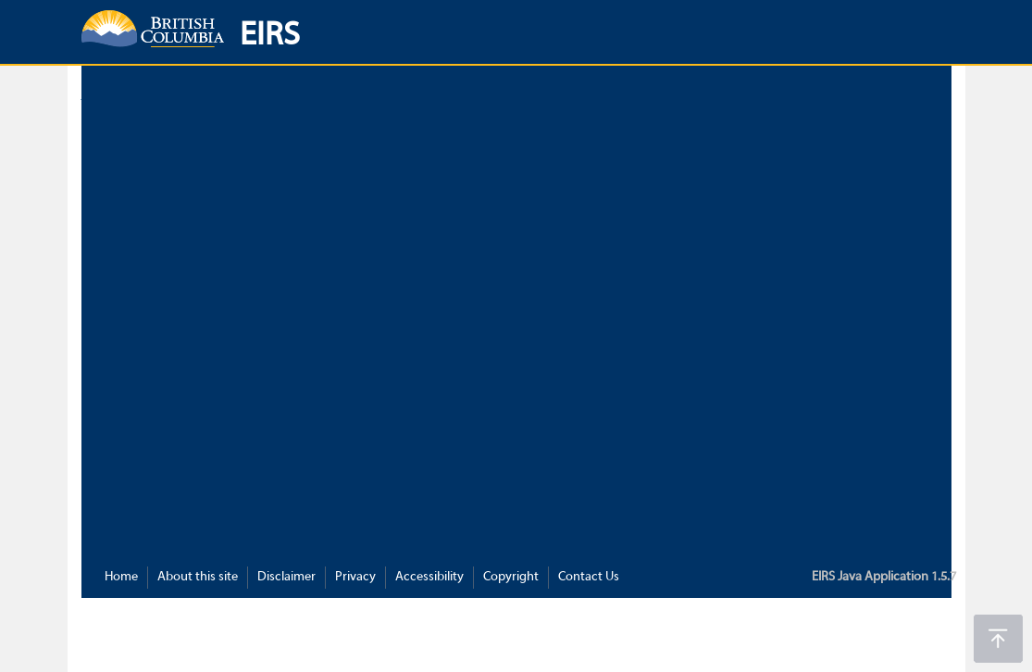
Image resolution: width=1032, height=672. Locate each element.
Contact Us (588, 577)
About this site (197, 577)
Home (121, 577)
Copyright (511, 577)
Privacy (355, 577)
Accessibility (429, 577)
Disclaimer (286, 577)
